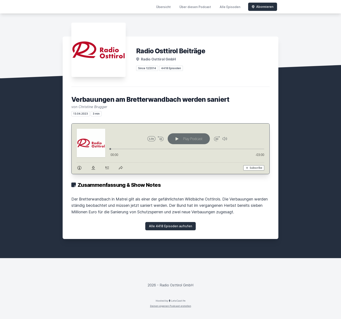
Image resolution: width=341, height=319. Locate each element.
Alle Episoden (230, 7)
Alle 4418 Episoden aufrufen (170, 226)
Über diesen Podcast (195, 7)
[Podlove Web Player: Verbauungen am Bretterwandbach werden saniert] (170, 149)
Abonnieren (262, 6)
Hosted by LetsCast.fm (171, 300)
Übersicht (163, 7)
